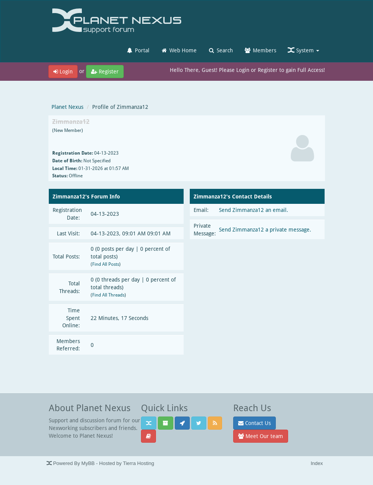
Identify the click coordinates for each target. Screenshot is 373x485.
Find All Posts (105, 264)
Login (63, 71)
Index (317, 463)
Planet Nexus (67, 106)
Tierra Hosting (138, 463)
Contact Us (254, 423)
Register (105, 71)
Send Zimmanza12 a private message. (265, 229)
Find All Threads (108, 295)
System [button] (303, 50)
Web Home (179, 50)
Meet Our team (260, 436)
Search (220, 50)
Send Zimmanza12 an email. (253, 209)
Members (260, 50)
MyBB (88, 463)
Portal (137, 50)
